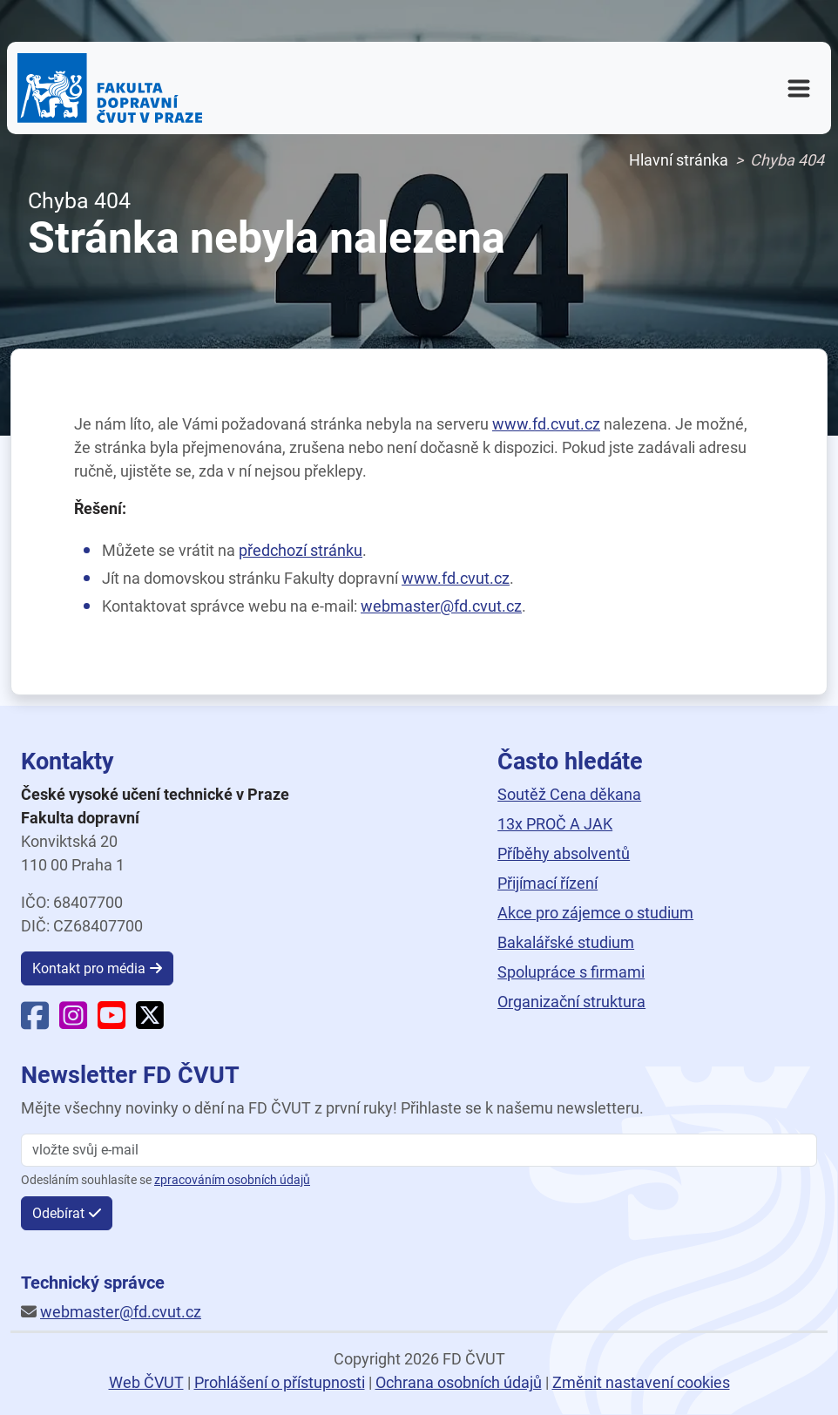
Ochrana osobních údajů (458, 1382)
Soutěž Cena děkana (569, 794)
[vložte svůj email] (419, 1150)
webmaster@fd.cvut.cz (441, 606)
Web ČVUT (146, 1382)
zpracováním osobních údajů (232, 1180)
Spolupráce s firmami (571, 972)
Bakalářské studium (565, 942)
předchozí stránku (300, 550)
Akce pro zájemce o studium (595, 913)
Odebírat (58, 1213)
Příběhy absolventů (563, 853)
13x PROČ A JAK (554, 824)
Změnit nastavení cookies (641, 1382)
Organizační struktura (571, 1001)
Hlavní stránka (678, 160)
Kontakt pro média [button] (88, 968)
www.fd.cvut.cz (546, 424)
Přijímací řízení (547, 883)
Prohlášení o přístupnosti (279, 1382)
